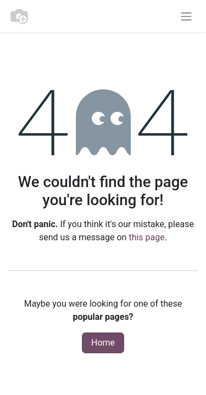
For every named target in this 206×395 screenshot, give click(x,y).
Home (103, 342)
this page (146, 237)
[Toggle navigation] (186, 16)
